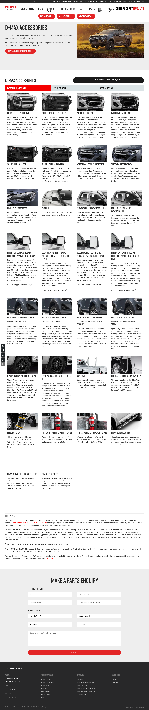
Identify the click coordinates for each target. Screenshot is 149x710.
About (114, 679)
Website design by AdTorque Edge (134, 707)
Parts (72, 10)
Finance (63, 10)
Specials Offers (46, 691)
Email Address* (84, 594)
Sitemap (49, 706)
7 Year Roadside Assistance (86, 689)
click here (49, 558)
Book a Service (45, 17)
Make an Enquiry (85, 17)
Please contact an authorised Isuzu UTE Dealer (29, 523)
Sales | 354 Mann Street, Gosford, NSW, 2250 (70, 1)
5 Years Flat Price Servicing (85, 686)
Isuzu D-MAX (45, 679)
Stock (31, 10)
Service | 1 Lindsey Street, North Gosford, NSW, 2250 (110, 1)
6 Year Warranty (82, 684)
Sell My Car (111, 11)
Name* (32, 594)
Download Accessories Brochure (19, 51)
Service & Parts (50, 11)
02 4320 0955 (139, 1)
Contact (115, 681)
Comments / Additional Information (43, 633)
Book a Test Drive (65, 17)
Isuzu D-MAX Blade (47, 681)
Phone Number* (36, 603)
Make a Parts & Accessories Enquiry (107, 80)
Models (22, 10)
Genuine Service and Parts (85, 681)
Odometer (83, 624)
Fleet (81, 10)
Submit (73, 652)
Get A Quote (99, 11)
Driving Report (81, 691)
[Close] (3, 364)
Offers (40, 10)
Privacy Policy (42, 706)
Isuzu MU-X (44, 684)
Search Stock (45, 689)
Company (90, 10)
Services (79, 679)
